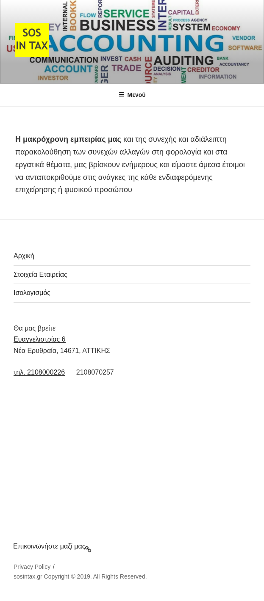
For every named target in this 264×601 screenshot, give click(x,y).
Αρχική (24, 255)
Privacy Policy (32, 566)
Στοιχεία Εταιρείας (40, 274)
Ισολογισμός (32, 292)
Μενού (132, 94)
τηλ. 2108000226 (39, 372)
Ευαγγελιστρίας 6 (40, 339)
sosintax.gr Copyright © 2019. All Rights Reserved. (80, 576)
